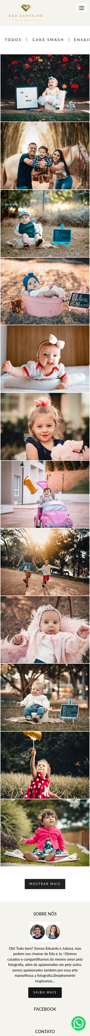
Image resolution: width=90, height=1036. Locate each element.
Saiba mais (45, 992)
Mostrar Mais (45, 884)
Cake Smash (48, 40)
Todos (13, 40)
